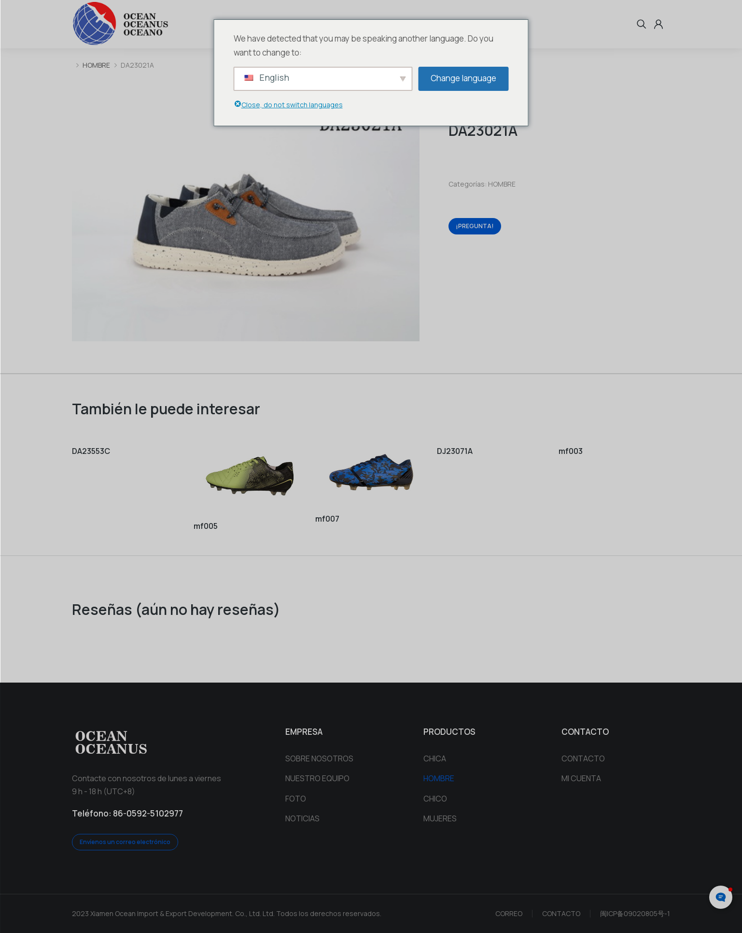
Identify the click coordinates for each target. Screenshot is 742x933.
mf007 (327, 518)
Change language (463, 78)
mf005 (206, 526)
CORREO (508, 913)
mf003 (571, 451)
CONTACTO (561, 913)
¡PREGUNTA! (475, 226)
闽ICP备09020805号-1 (635, 913)
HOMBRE (502, 184)
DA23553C (91, 451)
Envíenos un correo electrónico (125, 842)
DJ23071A (455, 451)
